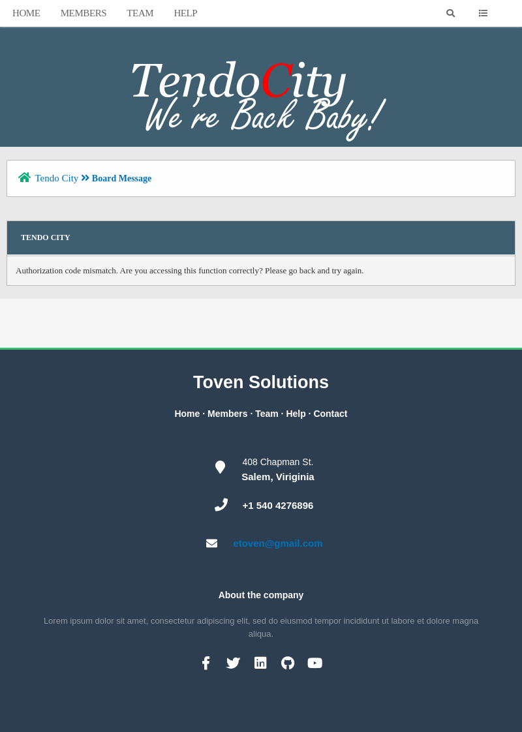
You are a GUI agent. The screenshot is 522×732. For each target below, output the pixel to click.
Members (84, 13)
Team (140, 13)
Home (26, 13)
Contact (330, 413)
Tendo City (56, 178)
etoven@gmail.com (277, 543)
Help (185, 13)
